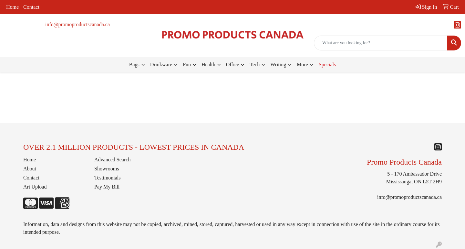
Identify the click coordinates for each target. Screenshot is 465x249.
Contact (31, 7)
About (29, 168)
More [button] (302, 64)
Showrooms (106, 168)
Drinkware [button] (161, 64)
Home (12, 7)
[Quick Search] (381, 43)
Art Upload (34, 186)
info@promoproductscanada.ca (77, 24)
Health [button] (208, 64)
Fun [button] (187, 64)
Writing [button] (278, 64)
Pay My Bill (106, 186)
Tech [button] (255, 64)
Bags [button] (134, 64)
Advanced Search (112, 159)
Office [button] (232, 64)
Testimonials (107, 177)
